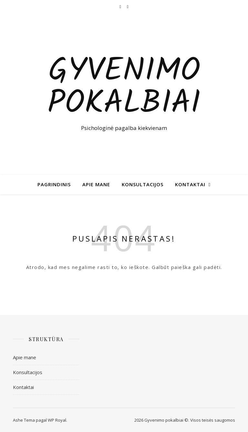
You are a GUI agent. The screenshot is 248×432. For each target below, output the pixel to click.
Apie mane (96, 184)
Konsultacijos (142, 184)
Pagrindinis (54, 184)
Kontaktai (190, 184)
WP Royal (57, 420)
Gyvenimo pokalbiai (124, 88)
